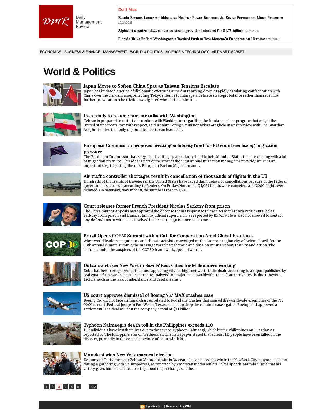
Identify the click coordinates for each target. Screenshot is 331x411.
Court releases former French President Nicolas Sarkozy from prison (165, 208)
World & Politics (146, 52)
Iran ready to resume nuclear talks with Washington (146, 116)
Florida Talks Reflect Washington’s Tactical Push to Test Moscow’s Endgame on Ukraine (191, 38)
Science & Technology (187, 52)
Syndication (155, 408)
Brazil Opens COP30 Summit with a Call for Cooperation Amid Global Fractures (179, 238)
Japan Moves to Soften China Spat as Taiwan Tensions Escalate (159, 86)
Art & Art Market (228, 52)
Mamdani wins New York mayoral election (133, 357)
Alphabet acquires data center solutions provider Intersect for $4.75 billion (180, 30)
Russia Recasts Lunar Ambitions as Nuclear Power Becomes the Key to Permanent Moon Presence (200, 17)
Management (115, 52)
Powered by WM (178, 408)
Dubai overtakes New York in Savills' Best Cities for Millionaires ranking (169, 267)
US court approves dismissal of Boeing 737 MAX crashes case (157, 297)
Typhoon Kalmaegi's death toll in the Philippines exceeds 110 (156, 327)
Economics (50, 52)
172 (91, 389)
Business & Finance (82, 52)
